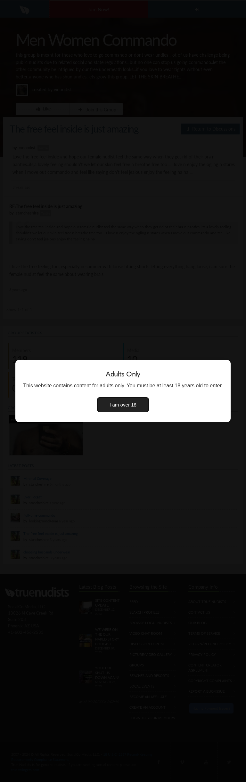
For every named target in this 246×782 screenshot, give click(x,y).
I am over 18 (123, 404)
